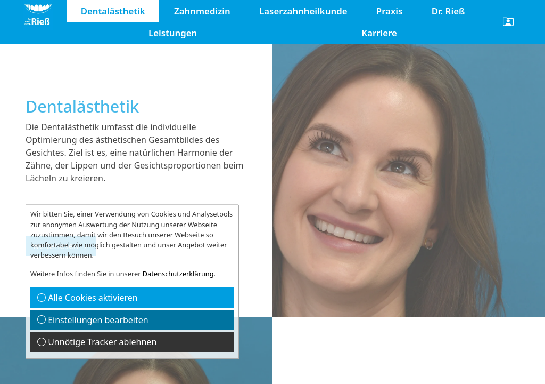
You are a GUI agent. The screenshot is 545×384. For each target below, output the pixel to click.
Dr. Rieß (448, 11)
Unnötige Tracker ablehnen (96, 342)
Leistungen (172, 33)
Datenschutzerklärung (178, 273)
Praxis (389, 11)
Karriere (379, 33)
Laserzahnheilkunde (303, 11)
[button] (508, 22)
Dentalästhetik (113, 11)
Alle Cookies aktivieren (87, 297)
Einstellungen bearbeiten (92, 320)
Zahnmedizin (202, 11)
